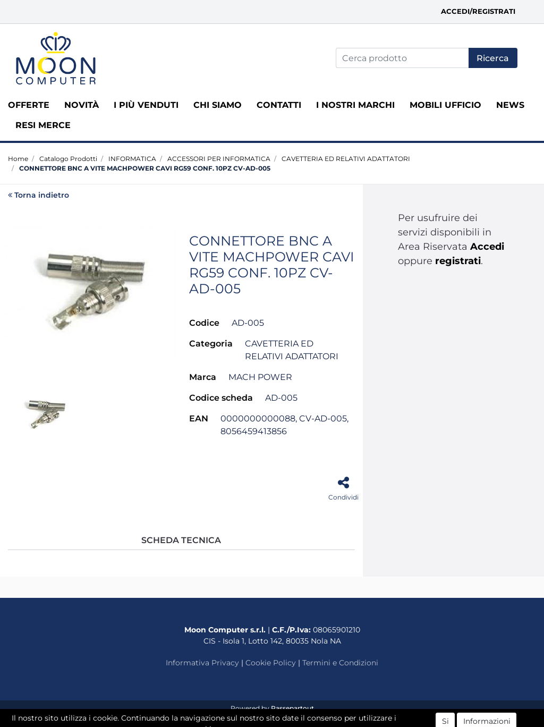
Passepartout (292, 708)
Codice (204, 323)
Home (18, 159)
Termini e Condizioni (340, 662)
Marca (202, 377)
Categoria (211, 344)
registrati (458, 261)
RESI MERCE (43, 125)
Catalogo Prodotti (68, 159)
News (510, 105)
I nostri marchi (355, 105)
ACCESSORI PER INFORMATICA (218, 159)
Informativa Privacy (202, 662)
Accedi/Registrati (478, 11)
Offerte (28, 105)
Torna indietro (38, 195)
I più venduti (146, 105)
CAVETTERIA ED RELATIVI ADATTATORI (346, 159)
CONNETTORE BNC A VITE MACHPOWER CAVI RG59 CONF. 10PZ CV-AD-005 (144, 168)
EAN (198, 418)
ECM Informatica (293, 719)
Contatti (279, 105)
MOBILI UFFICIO (445, 105)
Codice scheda (221, 398)
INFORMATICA (132, 159)
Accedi (487, 246)
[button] (493, 58)
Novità (81, 105)
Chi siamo (217, 105)
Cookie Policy (270, 662)
